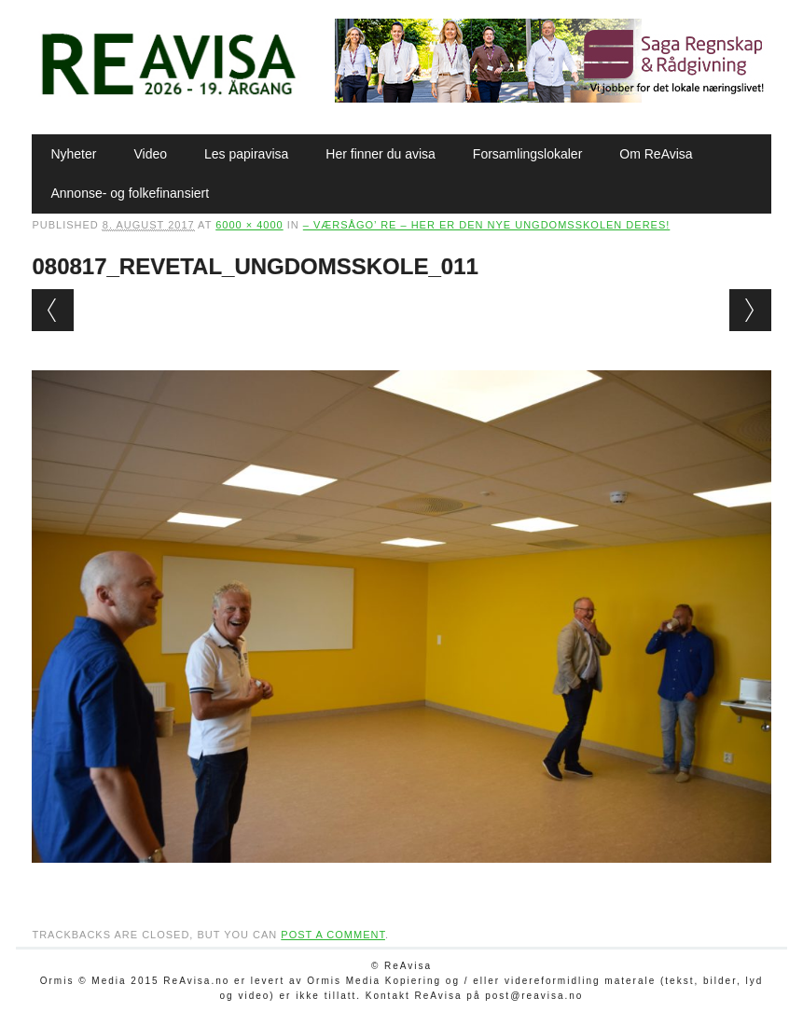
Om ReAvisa (655, 153)
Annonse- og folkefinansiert (129, 193)
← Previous (53, 310)
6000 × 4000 (249, 224)
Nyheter (73, 153)
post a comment (333, 934)
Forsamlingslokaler (527, 153)
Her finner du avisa (380, 153)
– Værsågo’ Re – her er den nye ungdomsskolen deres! (487, 224)
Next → (750, 310)
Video (150, 153)
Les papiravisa (246, 153)
